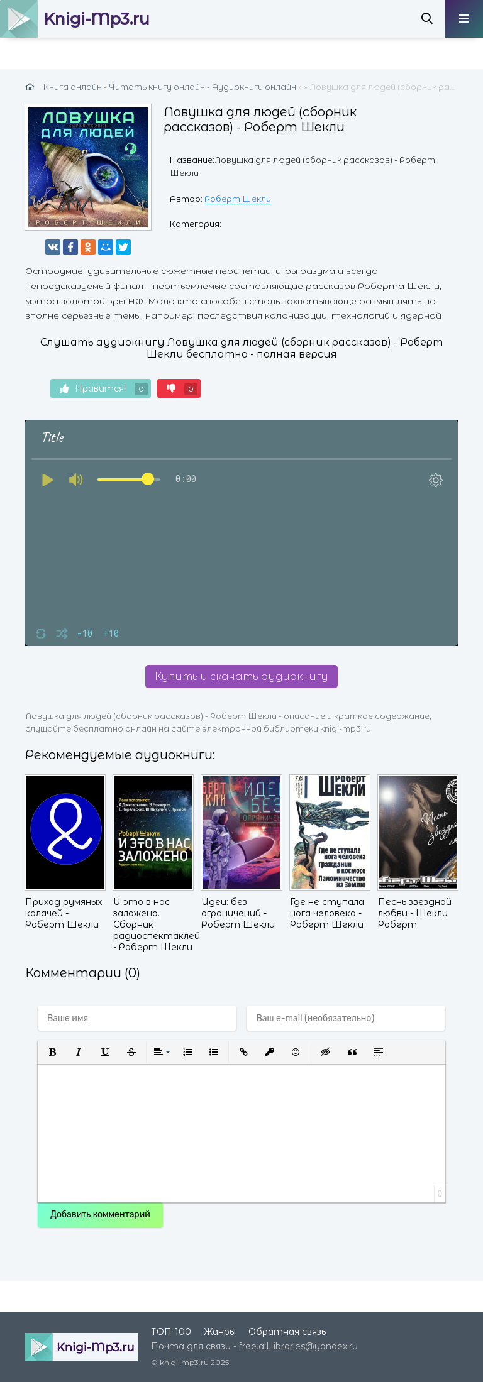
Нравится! (104, 389)
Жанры (220, 1331)
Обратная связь (287, 1331)
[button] (52, 1052)
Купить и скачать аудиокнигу (241, 677)
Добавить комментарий (100, 1214)
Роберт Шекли (237, 199)
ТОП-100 (171, 1331)
